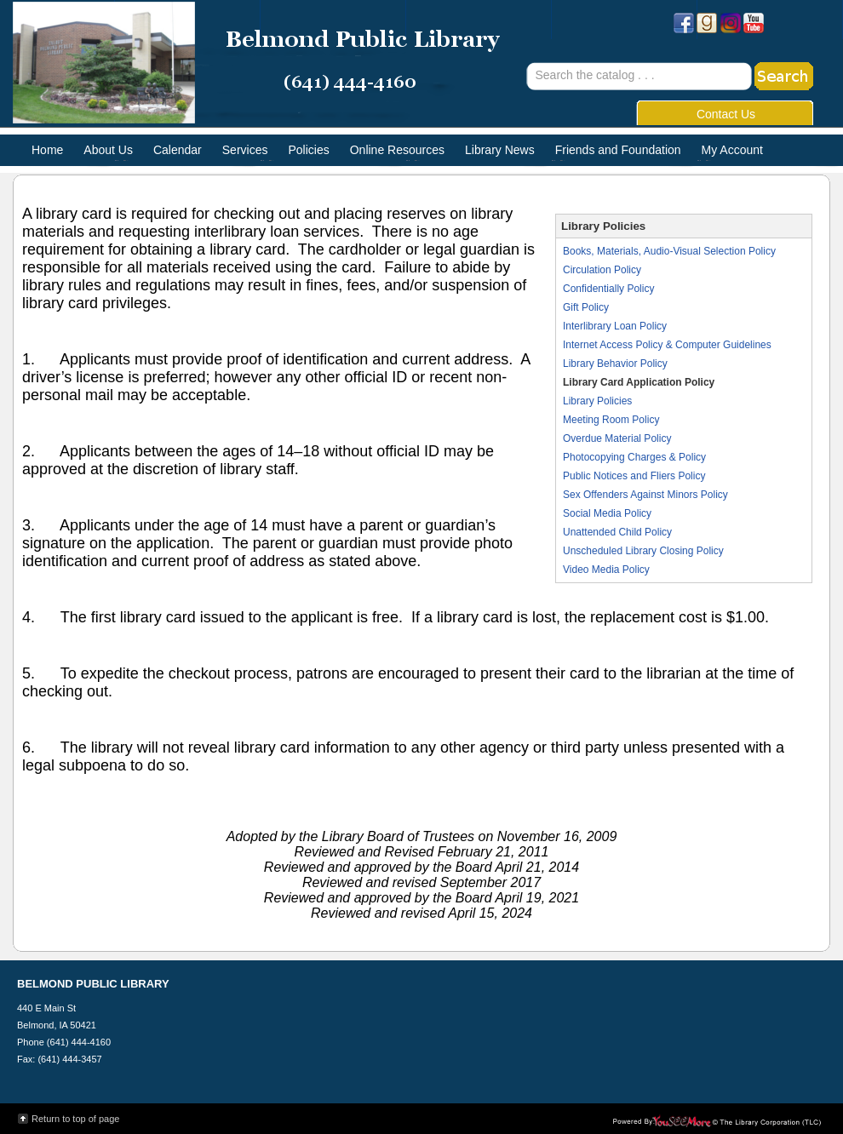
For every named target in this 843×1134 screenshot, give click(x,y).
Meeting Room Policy (611, 420)
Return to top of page (75, 1119)
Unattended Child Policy (617, 532)
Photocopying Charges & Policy (634, 457)
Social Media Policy (607, 513)
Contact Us (726, 114)
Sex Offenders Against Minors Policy (645, 495)
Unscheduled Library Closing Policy (643, 551)
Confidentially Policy (608, 289)
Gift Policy (586, 307)
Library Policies (597, 401)
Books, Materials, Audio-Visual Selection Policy (669, 251)
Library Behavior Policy (615, 363)
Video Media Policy (606, 570)
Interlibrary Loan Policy (615, 326)
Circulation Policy (602, 270)
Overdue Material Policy (617, 438)
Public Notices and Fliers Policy (634, 476)
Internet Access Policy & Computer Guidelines (667, 345)
